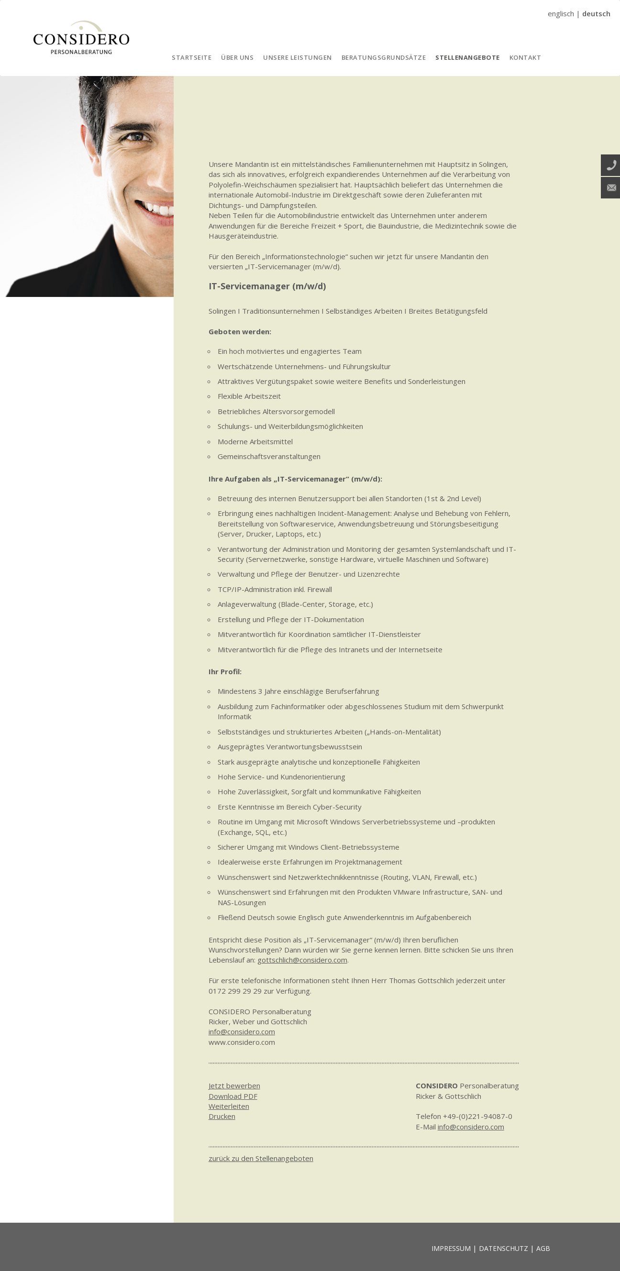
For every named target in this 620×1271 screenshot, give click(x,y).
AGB (543, 1248)
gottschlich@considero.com (302, 959)
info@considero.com (242, 1031)
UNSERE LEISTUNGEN (297, 57)
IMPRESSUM (451, 1248)
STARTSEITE (191, 57)
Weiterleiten (229, 1106)
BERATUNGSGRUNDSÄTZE (384, 57)
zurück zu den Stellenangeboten (261, 1158)
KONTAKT (525, 57)
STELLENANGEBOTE (467, 57)
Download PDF (233, 1096)
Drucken (222, 1116)
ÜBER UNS (237, 57)
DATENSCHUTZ (503, 1248)
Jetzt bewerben (234, 1085)
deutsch (596, 13)
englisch (561, 13)
